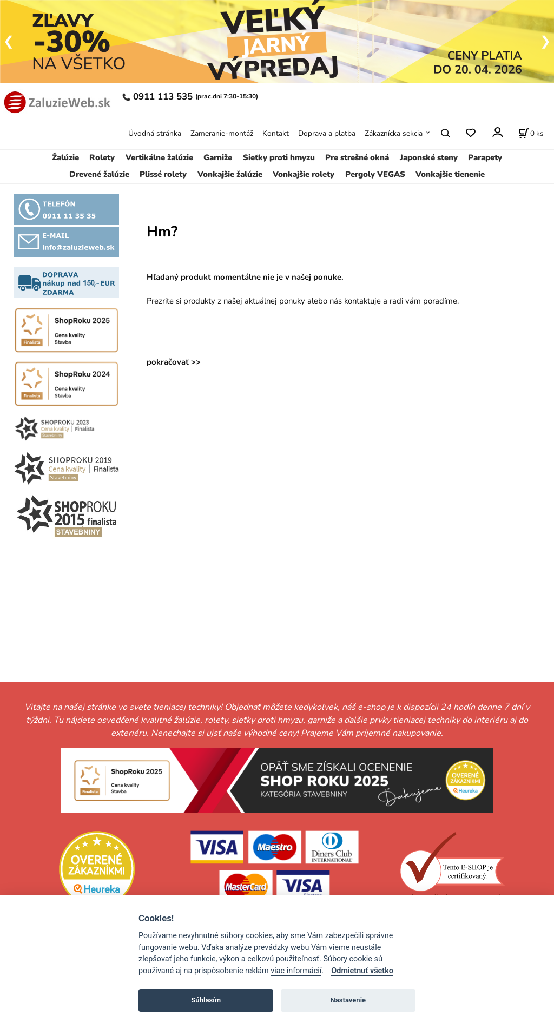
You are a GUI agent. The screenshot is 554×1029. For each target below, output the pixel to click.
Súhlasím (206, 1000)
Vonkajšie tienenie (450, 174)
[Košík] (530, 133)
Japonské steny (429, 157)
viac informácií (296, 970)
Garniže (217, 157)
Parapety (485, 157)
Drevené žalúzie (99, 174)
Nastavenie (348, 1000)
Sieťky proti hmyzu (279, 157)
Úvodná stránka (154, 133)
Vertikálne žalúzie (159, 157)
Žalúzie (65, 157)
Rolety (102, 157)
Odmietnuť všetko (362, 970)
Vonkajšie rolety (303, 174)
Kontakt (275, 133)
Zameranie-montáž (221, 133)
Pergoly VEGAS (375, 174)
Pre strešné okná (357, 157)
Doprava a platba (326, 133)
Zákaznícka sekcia (394, 133)
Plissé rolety (163, 174)
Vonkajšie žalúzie (229, 174)
